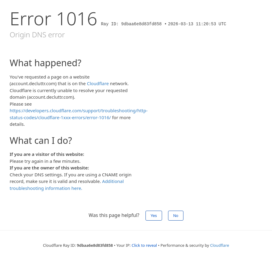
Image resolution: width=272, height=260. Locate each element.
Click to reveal (144, 245)
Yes (154, 215)
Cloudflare (98, 83)
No (175, 215)
